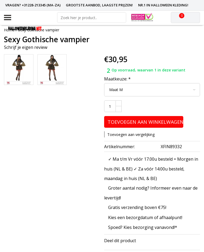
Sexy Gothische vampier (38, 29)
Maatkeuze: (117, 79)
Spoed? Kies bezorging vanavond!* (142, 227)
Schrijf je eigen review (25, 47)
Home (9, 29)
